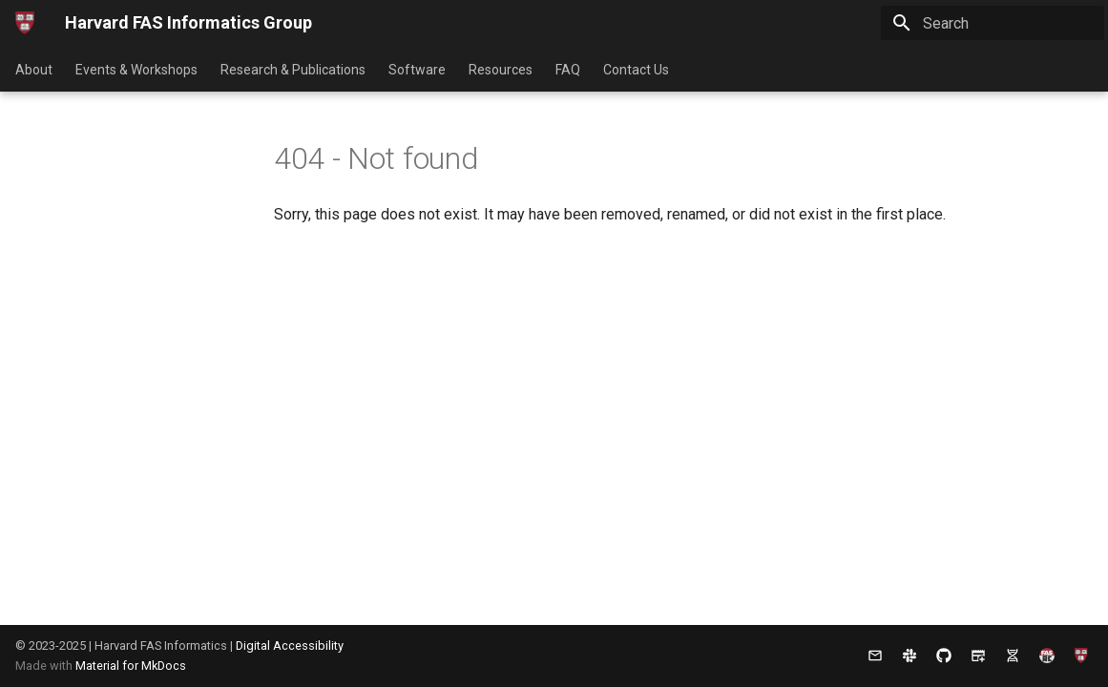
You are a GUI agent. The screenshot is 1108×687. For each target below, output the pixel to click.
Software (417, 69)
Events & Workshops (136, 69)
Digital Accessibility (290, 645)
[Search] (992, 23)
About (33, 69)
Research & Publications (293, 69)
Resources (501, 69)
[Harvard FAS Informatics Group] (25, 23)
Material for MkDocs (130, 665)
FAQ (567, 69)
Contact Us (636, 69)
